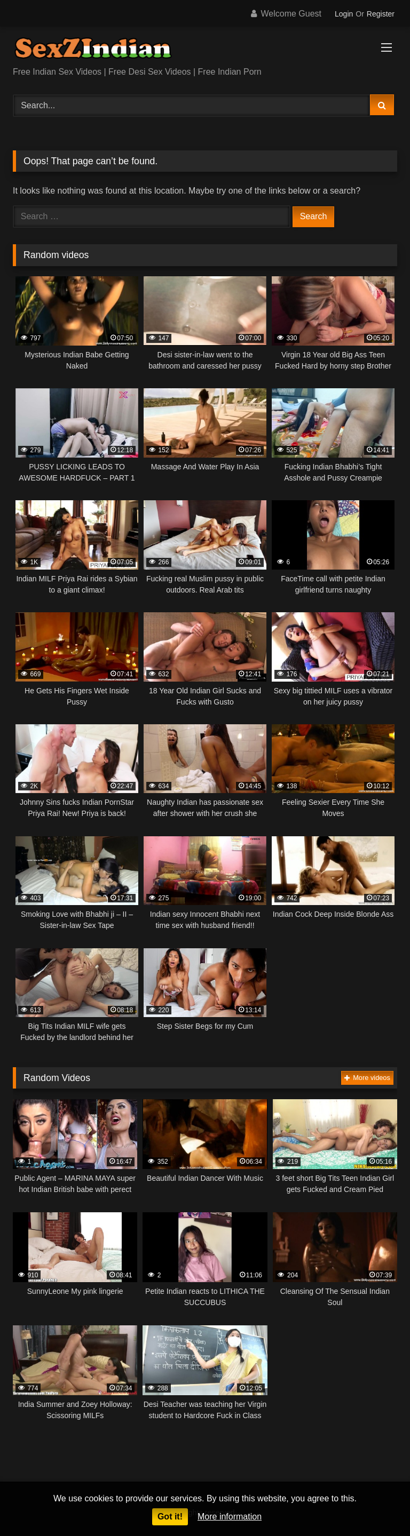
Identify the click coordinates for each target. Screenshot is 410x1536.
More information (230, 1516)
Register (381, 14)
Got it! (170, 1516)
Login (344, 14)
